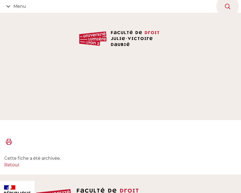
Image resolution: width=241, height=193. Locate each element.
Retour (11, 164)
